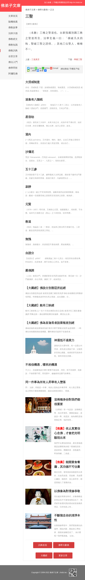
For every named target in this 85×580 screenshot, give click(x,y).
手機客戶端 (74, 69)
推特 (30, 68)
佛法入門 (13, 62)
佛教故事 (13, 27)
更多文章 (63, 555)
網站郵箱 (65, 69)
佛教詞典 (13, 50)
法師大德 (13, 33)
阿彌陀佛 (13, 73)
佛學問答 (13, 68)
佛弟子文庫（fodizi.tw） (59, 572)
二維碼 (31, 70)
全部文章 (13, 56)
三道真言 (35, 59)
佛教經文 (13, 39)
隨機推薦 (13, 21)
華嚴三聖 (78, 59)
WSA (45, 68)
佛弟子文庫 (30, 10)
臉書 (40, 70)
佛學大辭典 (43, 10)
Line (38, 68)
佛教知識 (13, 45)
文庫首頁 (13, 16)
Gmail (54, 68)
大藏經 (44, 555)
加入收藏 (47, 2)
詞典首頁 (42, 545)
